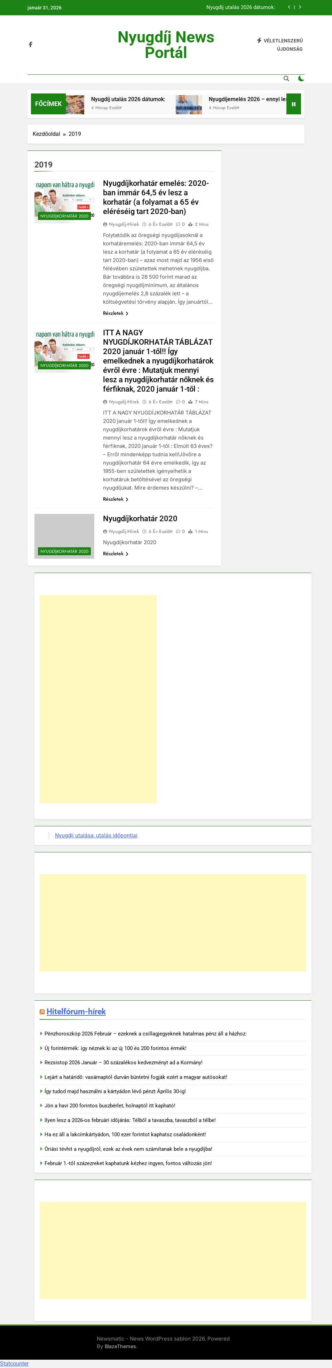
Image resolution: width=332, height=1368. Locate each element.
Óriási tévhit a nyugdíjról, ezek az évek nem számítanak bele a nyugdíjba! (128, 1149)
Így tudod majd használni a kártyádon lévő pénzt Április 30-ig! (115, 1091)
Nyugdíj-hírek (124, 224)
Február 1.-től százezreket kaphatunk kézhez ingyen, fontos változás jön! (128, 1163)
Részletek (115, 313)
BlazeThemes (120, 1346)
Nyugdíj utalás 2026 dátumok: (240, 7)
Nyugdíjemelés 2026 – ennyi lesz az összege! (269, 99)
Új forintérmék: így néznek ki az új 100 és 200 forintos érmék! (116, 1048)
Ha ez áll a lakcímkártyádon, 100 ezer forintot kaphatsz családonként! (125, 1134)
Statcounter (14, 1363)
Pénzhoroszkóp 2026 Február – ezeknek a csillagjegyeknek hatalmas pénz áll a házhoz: (146, 1034)
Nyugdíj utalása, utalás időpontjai (96, 835)
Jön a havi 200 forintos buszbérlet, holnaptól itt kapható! (110, 1106)
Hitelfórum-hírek (76, 1011)
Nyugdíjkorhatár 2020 (64, 216)
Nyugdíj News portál (166, 45)
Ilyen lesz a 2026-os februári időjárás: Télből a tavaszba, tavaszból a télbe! (130, 1120)
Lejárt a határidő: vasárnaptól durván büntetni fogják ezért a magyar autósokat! (136, 1077)
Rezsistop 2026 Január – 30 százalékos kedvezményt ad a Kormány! (124, 1062)
